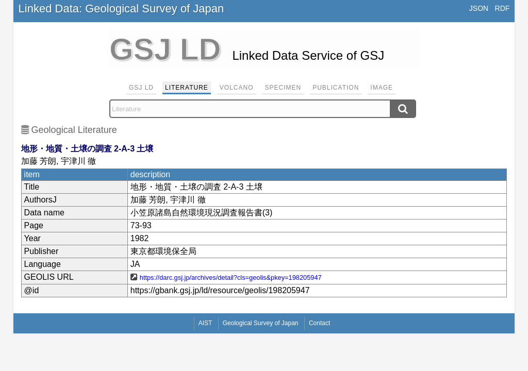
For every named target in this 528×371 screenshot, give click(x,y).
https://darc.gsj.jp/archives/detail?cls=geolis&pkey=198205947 (231, 277)
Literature (186, 87)
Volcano (237, 87)
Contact (319, 323)
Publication (335, 87)
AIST (205, 323)
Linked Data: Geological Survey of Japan (121, 8)
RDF (502, 8)
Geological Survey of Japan (261, 323)
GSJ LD (141, 87)
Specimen (283, 87)
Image (381, 87)
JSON (478, 8)
